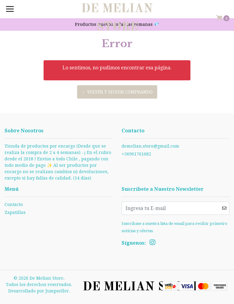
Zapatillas (15, 212)
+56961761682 (136, 154)
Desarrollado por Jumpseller (38, 290)
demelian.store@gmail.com (150, 146)
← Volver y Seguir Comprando (117, 91)
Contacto (14, 204)
